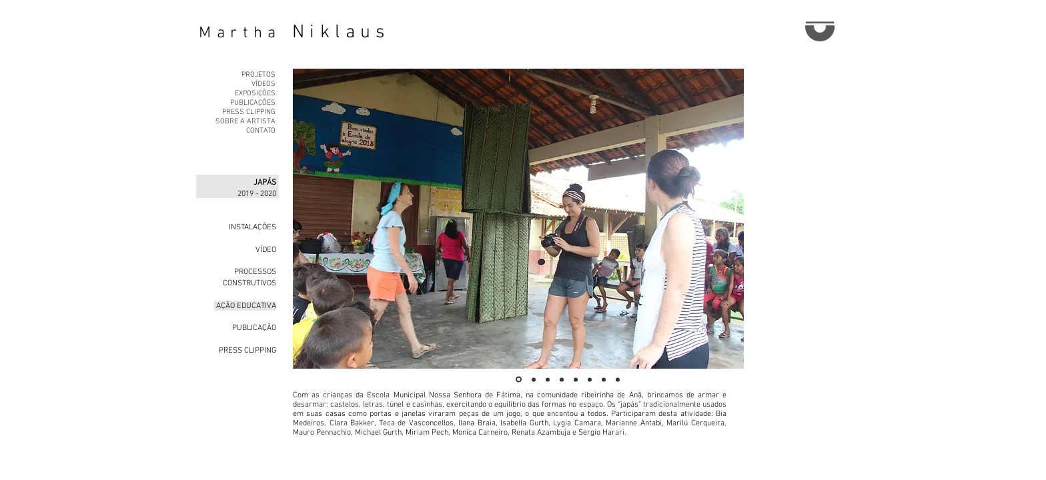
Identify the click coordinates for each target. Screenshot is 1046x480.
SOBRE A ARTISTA (245, 122)
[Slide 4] (562, 379)
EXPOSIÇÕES (255, 94)
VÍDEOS (263, 84)
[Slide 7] (604, 379)
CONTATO (261, 131)
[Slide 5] (576, 379)
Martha (240, 33)
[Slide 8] (618, 379)
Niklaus (341, 32)
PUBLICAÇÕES (253, 103)
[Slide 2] (534, 379)
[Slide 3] (548, 379)
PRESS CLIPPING (249, 112)
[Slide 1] (519, 380)
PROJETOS (258, 75)
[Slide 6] (590, 379)
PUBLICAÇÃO (253, 328)
